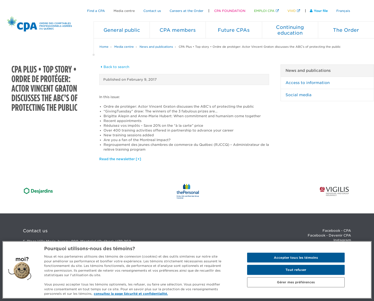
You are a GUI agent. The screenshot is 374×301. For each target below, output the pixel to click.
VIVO (291, 11)
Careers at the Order (186, 11)
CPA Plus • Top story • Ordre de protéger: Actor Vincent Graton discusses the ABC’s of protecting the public (260, 46)
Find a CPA (96, 11)
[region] (187, 270)
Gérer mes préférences (296, 282)
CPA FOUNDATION (229, 11)
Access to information (308, 82)
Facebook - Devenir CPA (329, 235)
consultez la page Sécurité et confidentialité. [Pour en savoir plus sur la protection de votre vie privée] (131, 294)
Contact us (152, 11)
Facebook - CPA (336, 230)
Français (343, 11)
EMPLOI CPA (264, 11)
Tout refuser (296, 270)
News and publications (156, 46)
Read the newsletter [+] (120, 159)
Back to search (114, 67)
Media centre (124, 11)
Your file (319, 11)
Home (104, 46)
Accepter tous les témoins (296, 257)
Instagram (342, 240)
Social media (299, 95)
